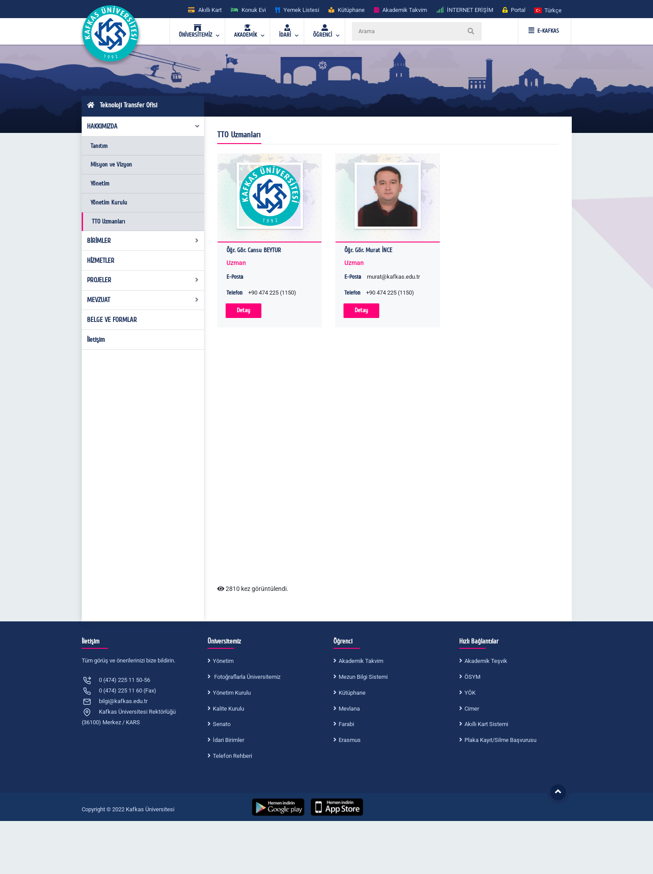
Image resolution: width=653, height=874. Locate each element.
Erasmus (350, 740)
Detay (243, 310)
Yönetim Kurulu (109, 202)
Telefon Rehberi (232, 756)
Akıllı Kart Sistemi (486, 724)
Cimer (471, 708)
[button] (548, 10)
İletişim (96, 340)
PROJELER (143, 280)
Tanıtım (99, 146)
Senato (221, 724)
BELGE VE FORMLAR (112, 320)
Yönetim (100, 183)
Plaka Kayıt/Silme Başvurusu (500, 740)
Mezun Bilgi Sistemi (363, 676)
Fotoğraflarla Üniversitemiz (246, 676)
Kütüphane (352, 692)
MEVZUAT (143, 300)
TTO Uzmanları (108, 221)
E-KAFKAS (543, 31)
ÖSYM (472, 676)
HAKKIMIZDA (143, 126)
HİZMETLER (100, 261)
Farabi (346, 724)
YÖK (470, 692)
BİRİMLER (143, 241)
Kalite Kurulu (228, 708)
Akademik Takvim (361, 661)
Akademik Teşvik (485, 661)
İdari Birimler (228, 740)
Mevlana (349, 708)
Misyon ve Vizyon (111, 164)
